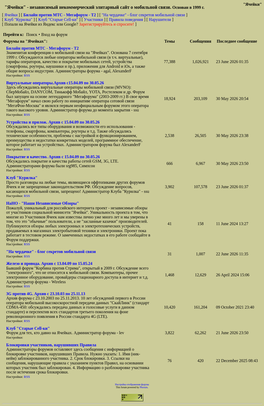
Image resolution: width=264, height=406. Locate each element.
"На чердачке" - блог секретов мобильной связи (143, 15)
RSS (27, 75)
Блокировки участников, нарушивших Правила (51, 345)
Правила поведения (126, 19)
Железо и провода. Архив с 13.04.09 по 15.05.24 (49, 263)
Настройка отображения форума (132, 384)
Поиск (31, 34)
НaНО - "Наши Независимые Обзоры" (42, 203)
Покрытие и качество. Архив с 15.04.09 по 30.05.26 (53, 157)
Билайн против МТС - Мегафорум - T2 (42, 48)
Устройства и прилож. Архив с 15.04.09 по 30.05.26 (53, 122)
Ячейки (11, 15)
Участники (93, 19)
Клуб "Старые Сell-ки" (58, 19)
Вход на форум (54, 34)
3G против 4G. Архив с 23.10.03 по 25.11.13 (45, 294)
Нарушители (160, 19)
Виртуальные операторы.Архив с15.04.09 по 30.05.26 (55, 83)
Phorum (143, 387)
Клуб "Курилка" (18, 19)
